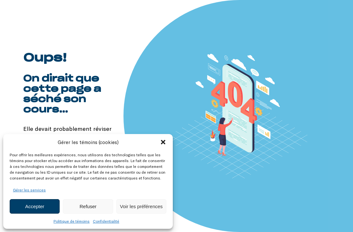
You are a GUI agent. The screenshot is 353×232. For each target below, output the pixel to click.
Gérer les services (29, 190)
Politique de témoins (72, 221)
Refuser (88, 206)
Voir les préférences (141, 206)
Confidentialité (106, 221)
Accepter (34, 206)
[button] (163, 142)
